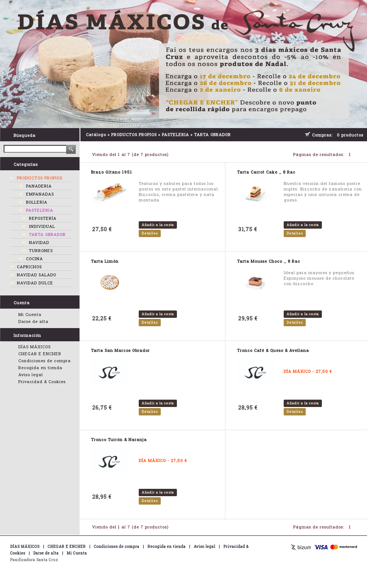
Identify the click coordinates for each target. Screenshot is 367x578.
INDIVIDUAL (42, 226)
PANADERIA (39, 186)
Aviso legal (30, 374)
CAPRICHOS (29, 266)
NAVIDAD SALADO (36, 274)
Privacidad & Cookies (42, 381)
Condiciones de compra (44, 360)
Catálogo (96, 134)
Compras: (323, 135)
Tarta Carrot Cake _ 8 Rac (266, 172)
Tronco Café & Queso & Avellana (273, 350)
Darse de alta (33, 321)
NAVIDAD (39, 242)
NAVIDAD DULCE (35, 283)
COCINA (34, 258)
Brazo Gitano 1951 (111, 172)
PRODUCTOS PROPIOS (39, 178)
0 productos (350, 135)
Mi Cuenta (29, 314)
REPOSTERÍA (43, 218)
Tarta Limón (105, 261)
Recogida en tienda (40, 367)
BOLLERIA (36, 202)
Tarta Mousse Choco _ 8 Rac (268, 261)
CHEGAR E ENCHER (39, 353)
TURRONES (41, 250)
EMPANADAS (40, 194)
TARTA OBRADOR (47, 234)
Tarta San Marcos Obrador (120, 350)
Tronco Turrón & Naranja (119, 439)
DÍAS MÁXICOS (34, 346)
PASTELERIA (39, 210)
